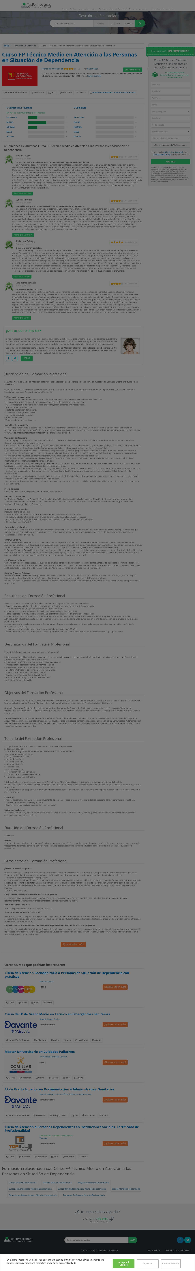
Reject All (147, 1263)
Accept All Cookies (123, 1263)
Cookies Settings (170, 1263)
